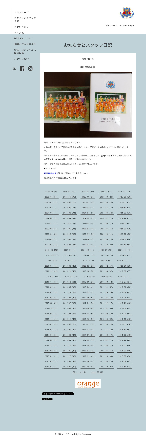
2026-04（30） (69, 191)
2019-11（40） (70, 271)
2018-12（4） (124, 276)
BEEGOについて (23, 38)
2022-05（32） (107, 239)
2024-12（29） (88, 207)
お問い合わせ (21, 27)
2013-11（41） (52, 345)
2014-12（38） (88, 329)
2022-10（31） (107, 234)
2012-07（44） (70, 361)
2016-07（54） (107, 308)
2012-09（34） (125, 356)
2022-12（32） (70, 234)
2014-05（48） (125, 335)
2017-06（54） (88, 298)
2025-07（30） (52, 202)
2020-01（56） (125, 266)
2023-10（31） (70, 223)
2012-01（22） (88, 367)
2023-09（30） (88, 223)
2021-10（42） (52, 250)
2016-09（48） (70, 308)
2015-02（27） (52, 329)
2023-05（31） (70, 229)
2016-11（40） (125, 303)
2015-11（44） (70, 319)
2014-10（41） (125, 329)
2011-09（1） (97, 372)
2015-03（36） (125, 324)
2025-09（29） (107, 197)
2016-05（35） (52, 313)
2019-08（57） (125, 271)
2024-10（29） (125, 207)
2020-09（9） (106, 260)
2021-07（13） (106, 250)
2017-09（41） (125, 292)
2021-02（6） (107, 255)
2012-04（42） (125, 361)
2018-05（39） (70, 287)
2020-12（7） (54, 260)
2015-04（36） (107, 324)
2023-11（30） (52, 223)
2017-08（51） (52, 298)
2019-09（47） (107, 271)
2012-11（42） (88, 356)
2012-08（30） (52, 361)
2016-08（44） (88, 308)
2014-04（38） (52, 340)
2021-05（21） (53, 255)
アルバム (19, 32)
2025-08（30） (125, 197)
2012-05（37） (107, 361)
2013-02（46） (125, 351)
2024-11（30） (107, 207)
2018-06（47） (52, 287)
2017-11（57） (88, 292)
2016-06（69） (125, 308)
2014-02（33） (88, 340)
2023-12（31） (125, 218)
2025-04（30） (107, 202)
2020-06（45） (70, 266)
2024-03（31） (70, 218)
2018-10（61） (70, 282)
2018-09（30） (88, 282)
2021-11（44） (125, 244)
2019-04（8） (89, 276)
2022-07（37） (70, 239)
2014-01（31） (107, 340)
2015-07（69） (52, 324)
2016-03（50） (88, 313)
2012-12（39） (70, 356)
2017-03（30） (52, 303)
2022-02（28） (70, 244)
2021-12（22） (107, 244)
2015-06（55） (70, 324)
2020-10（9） (88, 260)
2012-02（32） (70, 367)
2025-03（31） (125, 202)
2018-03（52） (107, 287)
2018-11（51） (52, 282)
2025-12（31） (52, 197)
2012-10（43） (107, 356)
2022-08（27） (52, 239)
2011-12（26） (107, 367)
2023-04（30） (88, 229)
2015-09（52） (107, 319)
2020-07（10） (52, 266)
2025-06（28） (70, 202)
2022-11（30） (88, 234)
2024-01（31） (107, 218)
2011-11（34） (125, 367)
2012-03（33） (52, 367)
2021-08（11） (88, 250)
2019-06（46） (72, 276)
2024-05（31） (125, 213)
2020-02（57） (107, 266)
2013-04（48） (88, 351)
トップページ (21, 12)
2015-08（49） (125, 319)
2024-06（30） (107, 213)
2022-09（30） (125, 234)
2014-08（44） (70, 335)
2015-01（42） (70, 329)
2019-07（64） (53, 276)
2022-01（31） (88, 244)
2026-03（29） (88, 191)
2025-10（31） (88, 197)
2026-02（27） (106, 191)
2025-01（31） (70, 207)
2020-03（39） (88, 266)
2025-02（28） (52, 207)
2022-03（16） (52, 244)
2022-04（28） (125, 239)
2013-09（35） (88, 345)
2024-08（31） (70, 213)
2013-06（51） (52, 351)
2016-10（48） (52, 308)
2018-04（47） (88, 287)
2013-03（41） (107, 351)
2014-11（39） (107, 329)
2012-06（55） (88, 361)
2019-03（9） (107, 276)
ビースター (66, 434)
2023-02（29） (125, 229)
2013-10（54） (70, 345)
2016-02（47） (107, 313)
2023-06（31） (52, 229)
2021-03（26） (90, 255)
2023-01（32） (52, 234)
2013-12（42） (125, 340)
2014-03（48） (70, 340)
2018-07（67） (125, 282)
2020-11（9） (71, 260)
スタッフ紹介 (21, 58)
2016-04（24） (70, 313)
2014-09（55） (52, 335)
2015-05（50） (88, 324)
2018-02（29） (125, 287)
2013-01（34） (52, 356)
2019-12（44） (52, 271)
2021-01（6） (125, 255)
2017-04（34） (125, 298)
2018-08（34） (107, 282)
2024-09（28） (52, 213)
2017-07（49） (70, 298)
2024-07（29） (88, 213)
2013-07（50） (125, 345)
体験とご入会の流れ (25, 43)
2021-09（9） (70, 250)
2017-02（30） (70, 303)
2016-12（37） (107, 303)
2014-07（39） (88, 335)
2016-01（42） (125, 313)
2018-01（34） (52, 292)
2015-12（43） (52, 319)
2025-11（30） (70, 197)
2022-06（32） (88, 239)
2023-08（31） (107, 223)
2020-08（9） (123, 260)
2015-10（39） (88, 319)
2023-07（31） (125, 223)
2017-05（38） (107, 298)
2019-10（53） (88, 271)
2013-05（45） (70, 351)
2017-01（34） (88, 303)
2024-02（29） (88, 218)
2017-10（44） (107, 292)
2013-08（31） (107, 345)
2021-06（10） (125, 250)
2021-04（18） (71, 255)
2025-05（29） (88, 202)
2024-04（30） (52, 218)
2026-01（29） (125, 191)
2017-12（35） (70, 292)
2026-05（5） (51, 191)
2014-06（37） (107, 335)
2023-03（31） (107, 229)
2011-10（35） (80, 372)
